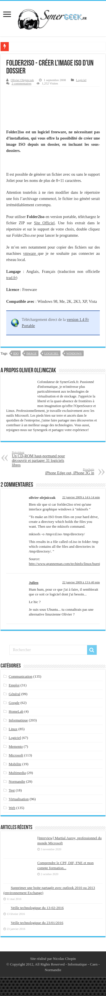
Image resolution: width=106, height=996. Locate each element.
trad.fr (11, 278)
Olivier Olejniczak (22, 80)
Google (14, 703)
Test (12, 790)
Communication (21, 676)
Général (14, 694)
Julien (33, 582)
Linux (13, 729)
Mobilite (15, 764)
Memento (16, 746)
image (31, 353)
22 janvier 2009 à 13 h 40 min (81, 582)
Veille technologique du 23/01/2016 (37, 923)
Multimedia (17, 773)
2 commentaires (21, 83)
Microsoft (16, 755)
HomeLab (16, 711)
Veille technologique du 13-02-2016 (37, 908)
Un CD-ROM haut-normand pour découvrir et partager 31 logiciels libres (41, 459)
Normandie (17, 781)
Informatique (18, 720)
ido (16, 353)
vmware (30, 253)
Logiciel (81, 80)
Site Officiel (44, 223)
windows (74, 353)
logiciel (51, 353)
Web (12, 808)
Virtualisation (19, 799)
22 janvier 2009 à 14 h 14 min (81, 497)
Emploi (14, 685)
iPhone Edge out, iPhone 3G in (65, 471)
